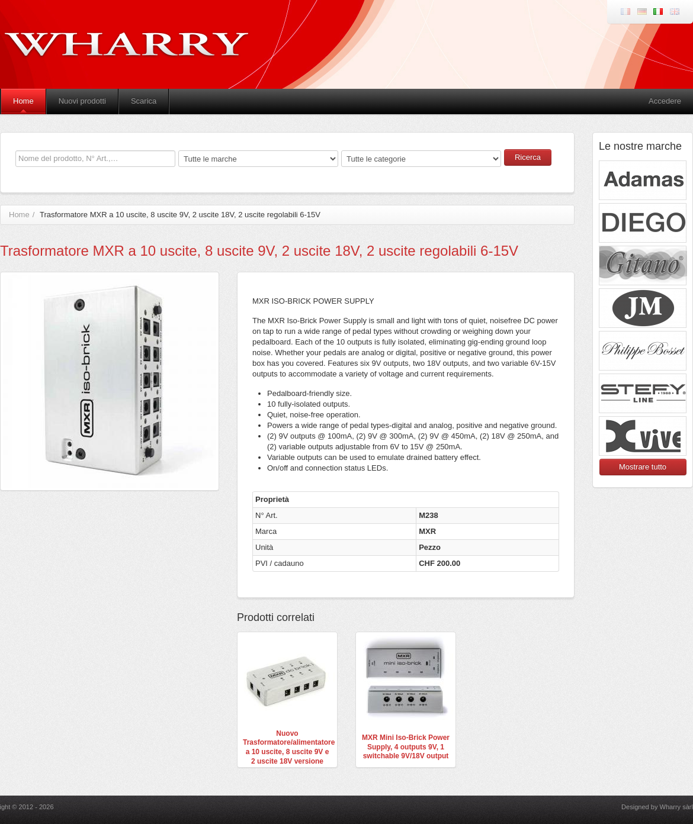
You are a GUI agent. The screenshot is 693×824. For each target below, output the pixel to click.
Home (23, 100)
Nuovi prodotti (82, 100)
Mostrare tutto (642, 466)
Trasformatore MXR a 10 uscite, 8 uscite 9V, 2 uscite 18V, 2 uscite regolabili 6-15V (180, 214)
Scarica (143, 100)
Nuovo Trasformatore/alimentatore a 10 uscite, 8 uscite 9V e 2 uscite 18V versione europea (289, 751)
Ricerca (528, 157)
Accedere (665, 100)
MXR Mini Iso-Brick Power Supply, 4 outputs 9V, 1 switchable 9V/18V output (406, 746)
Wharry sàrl (676, 806)
